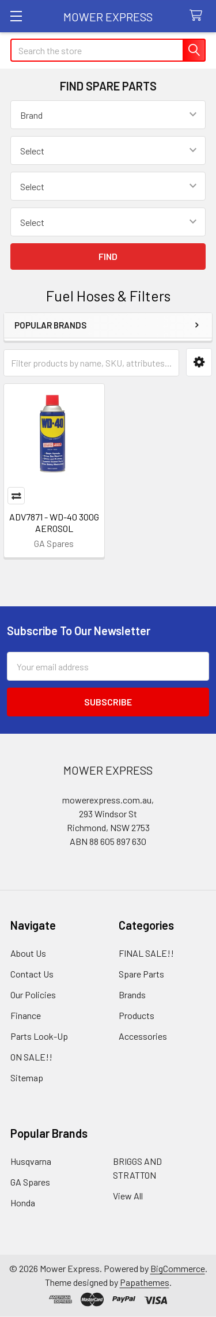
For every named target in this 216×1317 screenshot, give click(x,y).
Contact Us (32, 973)
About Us (28, 953)
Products (136, 1015)
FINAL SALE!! (146, 953)
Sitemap (26, 1077)
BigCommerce (177, 1268)
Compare (16, 495)
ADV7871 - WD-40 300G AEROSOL (54, 522)
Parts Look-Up (39, 1036)
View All (128, 1195)
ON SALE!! (31, 1056)
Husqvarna (30, 1161)
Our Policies (33, 994)
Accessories (143, 1036)
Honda (22, 1202)
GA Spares (30, 1181)
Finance (25, 1015)
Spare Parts (141, 973)
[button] (199, 362)
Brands (132, 994)
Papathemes (144, 1282)
